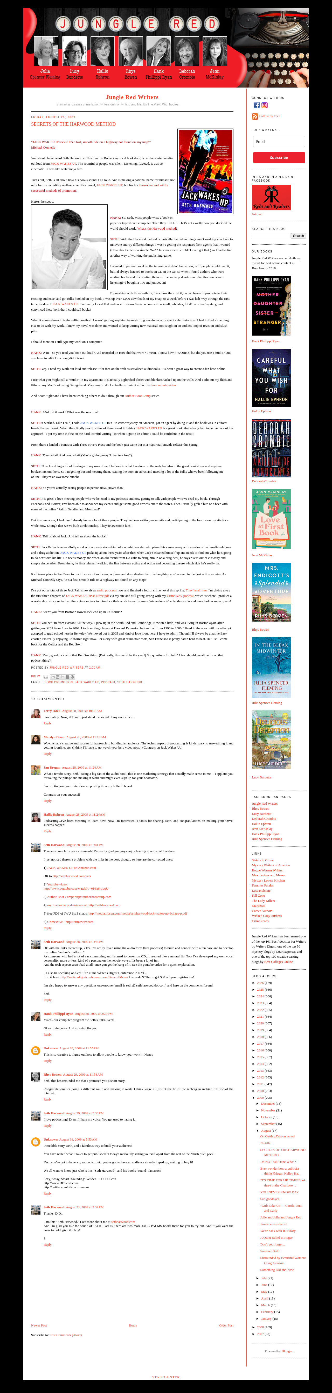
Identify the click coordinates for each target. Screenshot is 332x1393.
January (267, 1319)
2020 (261, 1023)
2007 (261, 1334)
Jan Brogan (52, 767)
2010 (261, 1091)
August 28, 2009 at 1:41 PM (85, 845)
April (265, 1298)
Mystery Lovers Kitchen (268, 880)
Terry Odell (52, 711)
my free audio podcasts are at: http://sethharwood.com (83, 905)
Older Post (226, 1325)
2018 (261, 1037)
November (268, 1110)
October (267, 1117)
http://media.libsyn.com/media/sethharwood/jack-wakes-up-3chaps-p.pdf (137, 913)
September (268, 1124)
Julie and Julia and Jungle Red (280, 1217)
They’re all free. (197, 590)
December (268, 1103)
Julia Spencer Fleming (267, 703)
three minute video (163, 385)
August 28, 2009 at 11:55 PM (79, 1048)
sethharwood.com (123, 1222)
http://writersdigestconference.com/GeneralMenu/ (94, 977)
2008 (261, 1327)
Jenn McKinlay (262, 555)
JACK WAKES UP (63, 163)
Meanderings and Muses (268, 875)
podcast (108, 682)
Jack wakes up (87, 682)
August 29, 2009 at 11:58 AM (83, 1074)
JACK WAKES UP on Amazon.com (71, 868)
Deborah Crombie (264, 481)
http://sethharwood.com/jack (72, 876)
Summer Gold (269, 1251)
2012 (261, 1077)
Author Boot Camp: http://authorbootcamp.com (79, 897)
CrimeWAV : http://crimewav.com (70, 922)
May (264, 1292)
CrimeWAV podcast (180, 596)
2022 (261, 1010)
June (264, 1285)
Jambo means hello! (273, 1224)
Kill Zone (258, 895)
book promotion (59, 682)
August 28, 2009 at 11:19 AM (86, 737)
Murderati (258, 906)
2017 (261, 1043)
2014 (261, 1064)
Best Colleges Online (278, 962)
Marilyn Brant (54, 737)
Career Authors (262, 911)
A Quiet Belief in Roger (276, 1237)
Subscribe (279, 157)
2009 (261, 1097)
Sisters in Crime (263, 860)
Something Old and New (277, 1270)
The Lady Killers (263, 901)
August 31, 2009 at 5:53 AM (78, 1139)
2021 (261, 1016)
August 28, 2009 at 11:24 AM (81, 767)
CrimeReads (260, 921)
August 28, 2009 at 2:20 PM (94, 1014)
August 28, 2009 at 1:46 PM (85, 942)
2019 (261, 1030)
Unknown (51, 1048)
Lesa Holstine (261, 890)
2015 (261, 1057)
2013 (261, 1070)
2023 (261, 1003)
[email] (279, 141)
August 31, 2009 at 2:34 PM (85, 1207)
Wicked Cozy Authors (267, 916)
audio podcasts (107, 590)
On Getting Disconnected (277, 1136)
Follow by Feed (269, 116)
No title (265, 1143)
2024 (261, 996)
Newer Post (39, 1325)
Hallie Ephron (54, 814)
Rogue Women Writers (267, 870)
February (267, 1312)
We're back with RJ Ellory (277, 1231)
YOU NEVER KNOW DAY (279, 1192)
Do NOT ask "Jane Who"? (278, 1162)
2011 (261, 1084)
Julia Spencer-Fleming (267, 839)
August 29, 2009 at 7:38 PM (85, 1113)
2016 (261, 1050)
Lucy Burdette (261, 777)
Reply (48, 723)
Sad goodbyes (269, 1199)
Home (133, 1325)
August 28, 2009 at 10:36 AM (82, 711)
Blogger (287, 1351)
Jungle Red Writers (132, 97)
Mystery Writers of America (271, 865)
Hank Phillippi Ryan (58, 1014)
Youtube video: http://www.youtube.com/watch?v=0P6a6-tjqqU (76, 886)
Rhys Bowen (52, 1074)
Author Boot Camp (138, 396)
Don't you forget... (272, 1244)
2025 (261, 989)
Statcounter (166, 1377)
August (266, 1130)
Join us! (257, 214)
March (266, 1305)
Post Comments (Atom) (66, 1335)
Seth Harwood (129, 682)
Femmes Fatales (263, 885)
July (264, 1278)
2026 (261, 983)
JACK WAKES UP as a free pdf (87, 596)
